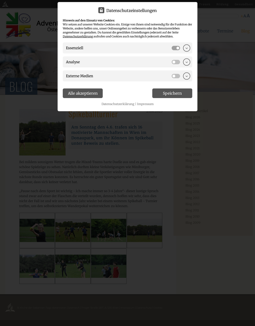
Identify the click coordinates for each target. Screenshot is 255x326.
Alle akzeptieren (83, 93)
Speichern (172, 93)
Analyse (73, 62)
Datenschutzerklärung (78, 36)
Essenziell (74, 48)
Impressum (145, 104)
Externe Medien (79, 76)
